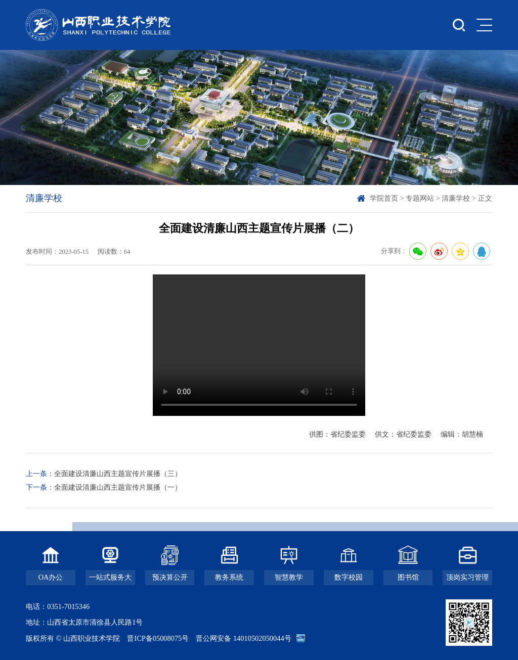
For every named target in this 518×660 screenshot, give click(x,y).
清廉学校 (456, 198)
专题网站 (420, 198)
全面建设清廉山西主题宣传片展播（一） (118, 487)
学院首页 (384, 198)
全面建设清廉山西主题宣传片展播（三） (118, 473)
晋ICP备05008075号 (158, 638)
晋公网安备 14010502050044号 (243, 638)
